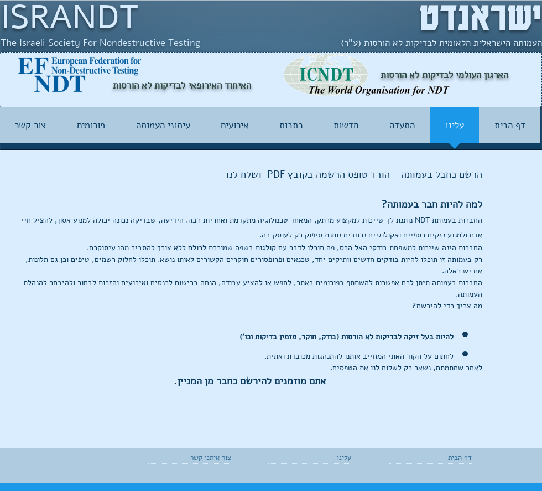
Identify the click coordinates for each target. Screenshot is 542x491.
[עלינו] (319, 457)
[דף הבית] (440, 457)
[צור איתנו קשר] (205, 457)
